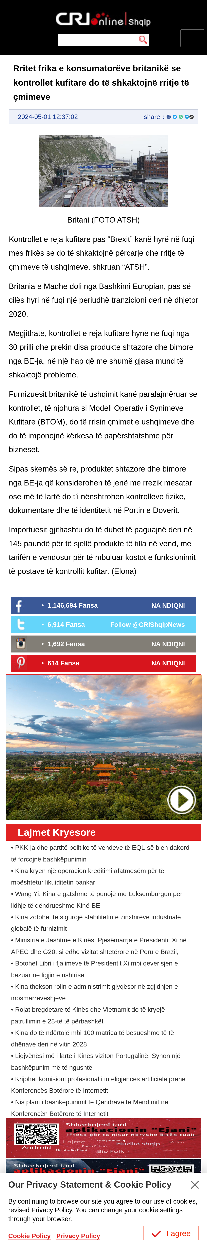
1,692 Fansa (66, 644)
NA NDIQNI (168, 605)
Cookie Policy (29, 1236)
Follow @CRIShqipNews (147, 624)
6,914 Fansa (66, 624)
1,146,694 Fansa (73, 605)
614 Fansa (63, 663)
